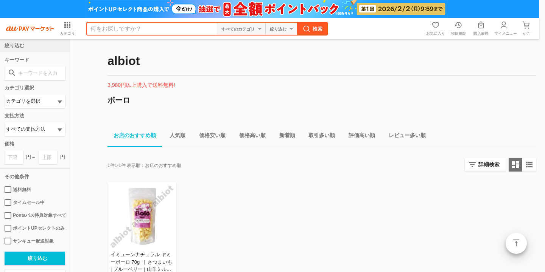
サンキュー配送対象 (29, 241)
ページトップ (516, 243)
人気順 (174, 136)
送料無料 (18, 189)
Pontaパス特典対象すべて (35, 215)
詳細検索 (489, 164)
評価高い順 (359, 136)
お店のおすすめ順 (131, 136)
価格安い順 (209, 136)
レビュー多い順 (404, 136)
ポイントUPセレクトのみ (35, 228)
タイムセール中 (25, 202)
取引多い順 (318, 136)
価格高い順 (249, 136)
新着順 (284, 136)
